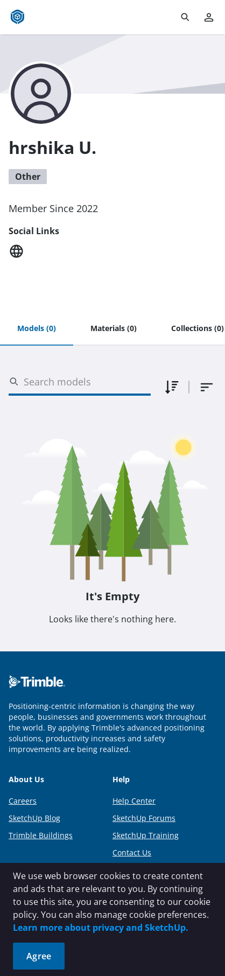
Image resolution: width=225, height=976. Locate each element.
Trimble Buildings (41, 835)
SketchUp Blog (34, 818)
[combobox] (207, 387)
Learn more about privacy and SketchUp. (100, 927)
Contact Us (131, 852)
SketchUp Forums (143, 818)
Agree (38, 956)
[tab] (36, 329)
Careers (23, 801)
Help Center (134, 801)
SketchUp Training (145, 835)
